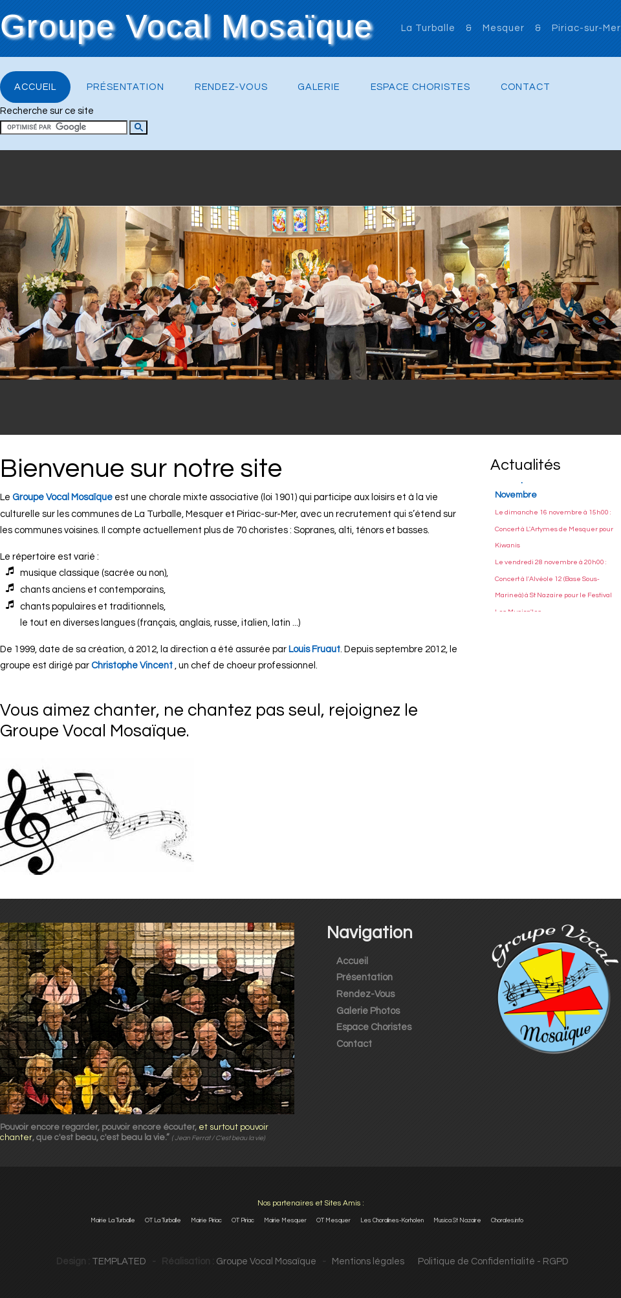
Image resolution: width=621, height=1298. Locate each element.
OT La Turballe (163, 1220)
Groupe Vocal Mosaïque (186, 27)
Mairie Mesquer (285, 1220)
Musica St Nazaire (457, 1220)
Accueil (35, 87)
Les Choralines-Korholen (392, 1220)
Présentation (125, 87)
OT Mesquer (333, 1220)
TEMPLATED (119, 1261)
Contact (525, 87)
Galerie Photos (368, 1011)
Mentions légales (368, 1261)
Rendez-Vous (231, 87)
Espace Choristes (420, 87)
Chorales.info (507, 1220)
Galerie (319, 87)
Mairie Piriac (206, 1220)
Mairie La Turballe (113, 1220)
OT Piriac (243, 1220)
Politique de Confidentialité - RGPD (487, 1261)
